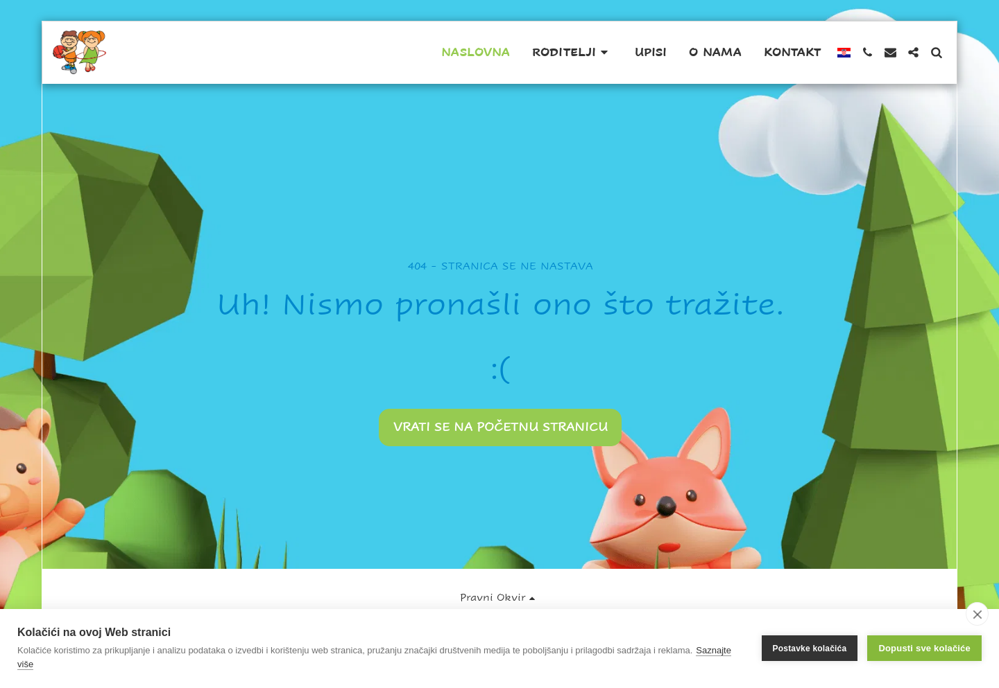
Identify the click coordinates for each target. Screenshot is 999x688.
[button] (572, 52)
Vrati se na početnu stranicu (500, 426)
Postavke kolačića (810, 648)
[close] (977, 614)
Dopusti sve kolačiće (924, 648)
